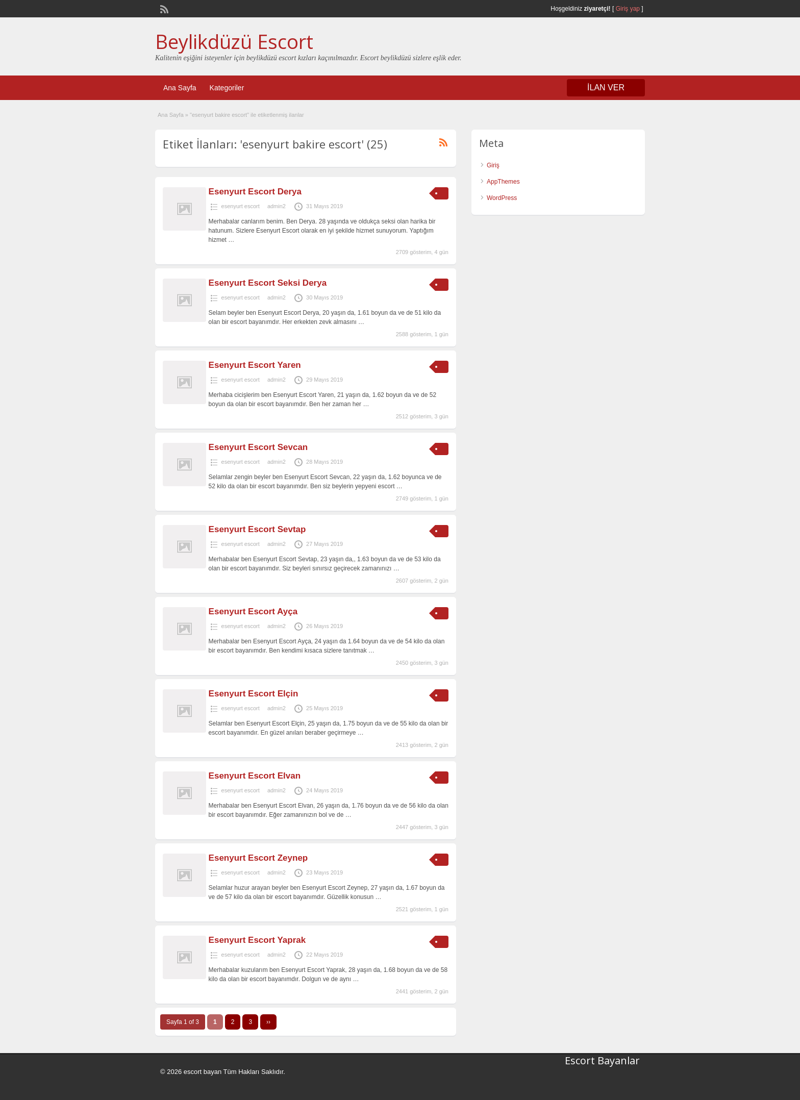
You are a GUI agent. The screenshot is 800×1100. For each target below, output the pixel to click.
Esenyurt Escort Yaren (255, 365)
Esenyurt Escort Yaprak (257, 940)
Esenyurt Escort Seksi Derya (268, 283)
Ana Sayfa (179, 88)
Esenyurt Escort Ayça (253, 611)
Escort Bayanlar (602, 1060)
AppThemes (503, 181)
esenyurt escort (240, 206)
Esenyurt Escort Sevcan (258, 447)
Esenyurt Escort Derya (255, 191)
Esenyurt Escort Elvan (255, 776)
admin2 (276, 206)
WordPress (502, 198)
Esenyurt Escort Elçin (253, 693)
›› (268, 1022)
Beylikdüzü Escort (234, 41)
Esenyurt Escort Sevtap (257, 529)
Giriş (493, 165)
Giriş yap (628, 8)
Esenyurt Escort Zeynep (258, 858)
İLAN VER (605, 87)
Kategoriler (227, 88)
